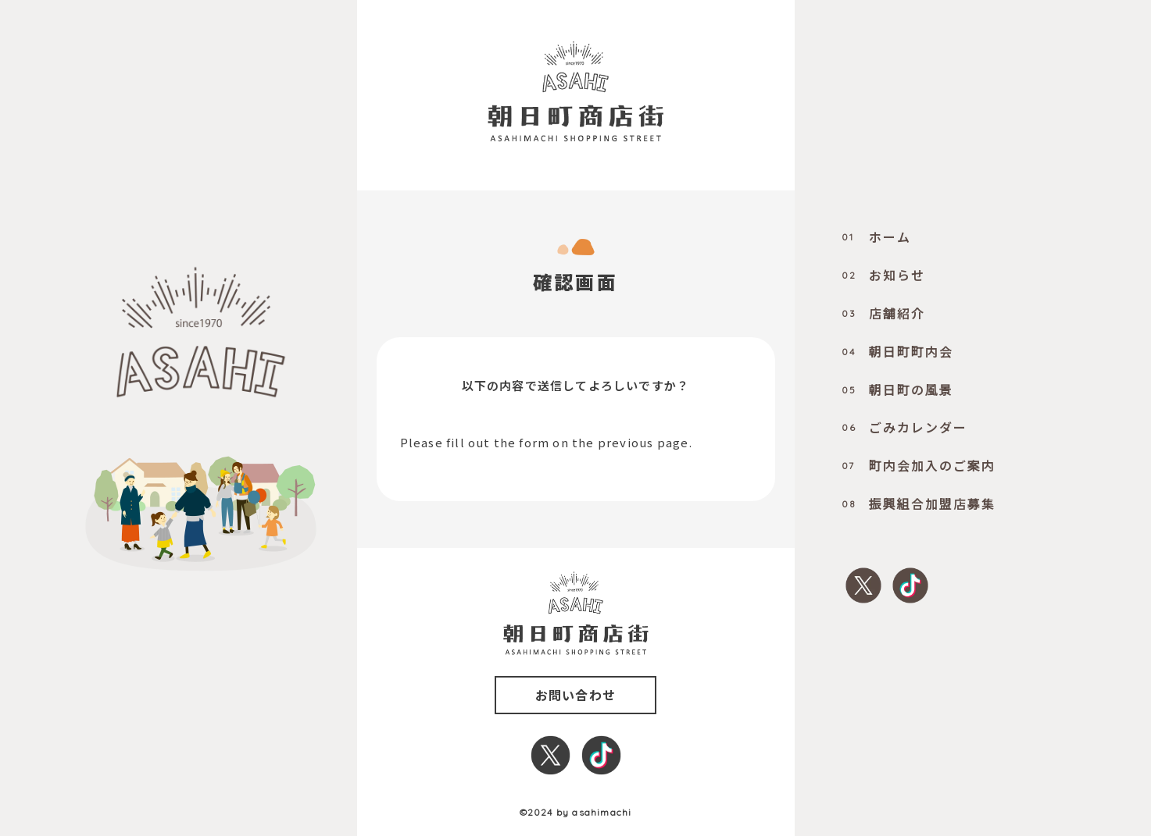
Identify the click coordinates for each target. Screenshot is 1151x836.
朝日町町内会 (897, 351)
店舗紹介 (883, 313)
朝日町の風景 (897, 389)
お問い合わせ (575, 694)
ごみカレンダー (904, 427)
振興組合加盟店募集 (919, 503)
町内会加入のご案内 (919, 465)
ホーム (876, 236)
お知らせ (883, 274)
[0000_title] (575, 91)
